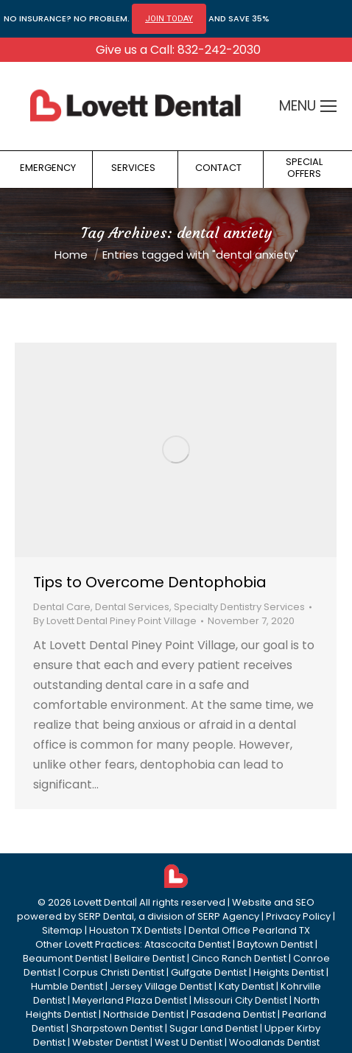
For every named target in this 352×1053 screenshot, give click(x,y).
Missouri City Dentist (240, 1000)
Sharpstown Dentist (117, 1028)
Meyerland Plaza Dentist (129, 1000)
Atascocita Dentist (187, 944)
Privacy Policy (298, 916)
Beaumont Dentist (65, 958)
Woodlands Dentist (274, 1042)
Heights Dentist (288, 972)
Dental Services (132, 607)
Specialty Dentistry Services (239, 607)
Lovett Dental (104, 902)
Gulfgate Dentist (209, 972)
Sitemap (62, 930)
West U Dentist (188, 1042)
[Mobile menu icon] (328, 106)
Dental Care (62, 607)
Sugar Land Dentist (213, 1028)
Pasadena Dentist (233, 1014)
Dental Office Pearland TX (249, 930)
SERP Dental (106, 916)
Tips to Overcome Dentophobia (150, 582)
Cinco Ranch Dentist (238, 958)
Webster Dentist (110, 1042)
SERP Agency (228, 916)
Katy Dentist (246, 986)
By (115, 621)
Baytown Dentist (275, 944)
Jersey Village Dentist (161, 986)
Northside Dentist (143, 1014)
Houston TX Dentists (135, 930)
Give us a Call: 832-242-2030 (178, 49)
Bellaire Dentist (149, 958)
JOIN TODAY (169, 19)
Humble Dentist (67, 986)
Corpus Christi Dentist (113, 972)
